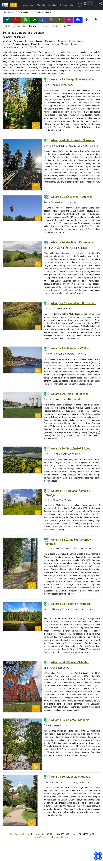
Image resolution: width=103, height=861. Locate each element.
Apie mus (80, 5)
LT (95, 3)
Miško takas (27, 5)
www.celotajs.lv (59, 837)
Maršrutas (41, 5)
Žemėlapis (53, 5)
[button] (24, 13)
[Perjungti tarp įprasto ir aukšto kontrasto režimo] (90, 3)
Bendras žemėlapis (15, 26)
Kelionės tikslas (67, 5)
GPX (67, 26)
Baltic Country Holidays (20, 834)
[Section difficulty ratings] (47, 79)
